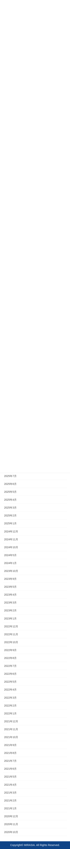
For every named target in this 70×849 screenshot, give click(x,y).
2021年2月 (10, 800)
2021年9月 (10, 745)
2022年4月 (10, 689)
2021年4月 (10, 784)
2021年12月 (11, 721)
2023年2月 (10, 610)
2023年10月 (11, 570)
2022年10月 (11, 642)
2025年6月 (10, 483)
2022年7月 (10, 665)
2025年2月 (10, 515)
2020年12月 (11, 816)
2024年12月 (11, 531)
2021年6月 (10, 768)
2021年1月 (10, 808)
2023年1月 (10, 618)
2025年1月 (10, 523)
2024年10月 (11, 547)
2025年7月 (10, 476)
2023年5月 (10, 586)
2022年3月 (10, 697)
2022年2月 (10, 705)
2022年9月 (10, 650)
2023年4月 (10, 594)
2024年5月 (10, 555)
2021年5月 (10, 776)
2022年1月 (10, 713)
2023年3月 (10, 602)
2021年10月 (11, 737)
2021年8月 (10, 752)
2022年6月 (10, 673)
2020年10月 (11, 832)
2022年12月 (11, 626)
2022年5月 (10, 681)
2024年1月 (10, 563)
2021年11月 (11, 729)
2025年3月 (10, 507)
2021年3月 (10, 792)
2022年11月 (11, 634)
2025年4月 (10, 499)
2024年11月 (11, 539)
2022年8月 (10, 657)
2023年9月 (10, 578)
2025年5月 (10, 491)
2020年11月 (11, 824)
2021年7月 (10, 760)
